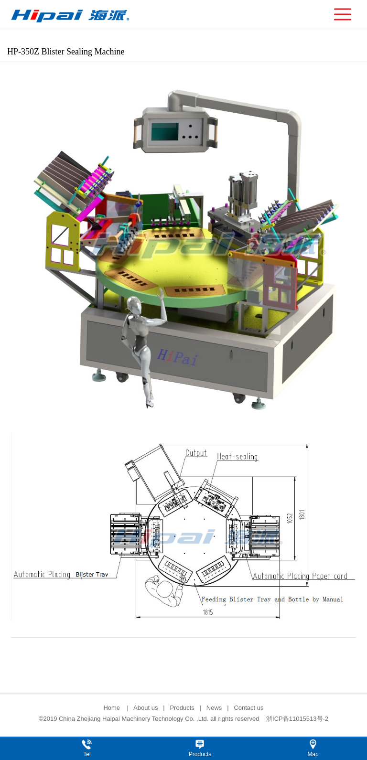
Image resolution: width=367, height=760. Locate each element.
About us (145, 707)
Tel (86, 754)
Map (312, 754)
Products (182, 707)
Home (112, 707)
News (214, 707)
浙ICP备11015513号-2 (297, 718)
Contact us (248, 707)
